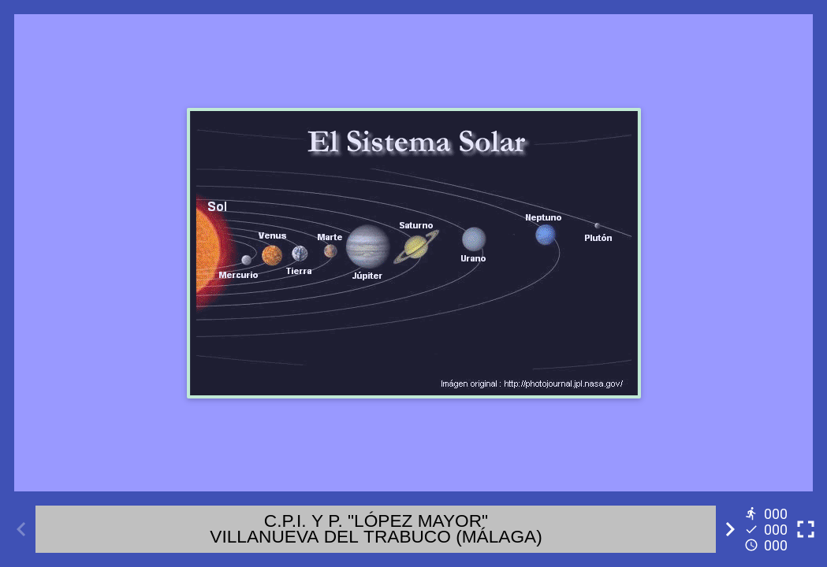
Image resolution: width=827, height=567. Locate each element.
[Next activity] (730, 529)
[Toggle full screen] (806, 529)
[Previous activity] (21, 529)
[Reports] (768, 529)
